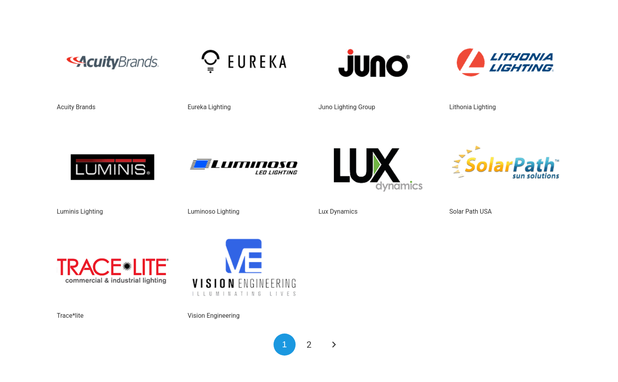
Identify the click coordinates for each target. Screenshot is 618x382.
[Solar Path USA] (505, 167)
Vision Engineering (214, 315)
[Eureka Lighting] (244, 63)
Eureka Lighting (209, 107)
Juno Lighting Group (346, 107)
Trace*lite (70, 315)
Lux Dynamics (337, 211)
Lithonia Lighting (472, 107)
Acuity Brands (76, 107)
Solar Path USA (470, 211)
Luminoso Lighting (214, 211)
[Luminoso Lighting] (244, 167)
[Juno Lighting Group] (374, 63)
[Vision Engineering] (244, 271)
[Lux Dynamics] (374, 167)
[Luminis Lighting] (113, 167)
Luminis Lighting (80, 211)
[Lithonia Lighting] (505, 63)
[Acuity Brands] (113, 63)
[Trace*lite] (113, 271)
